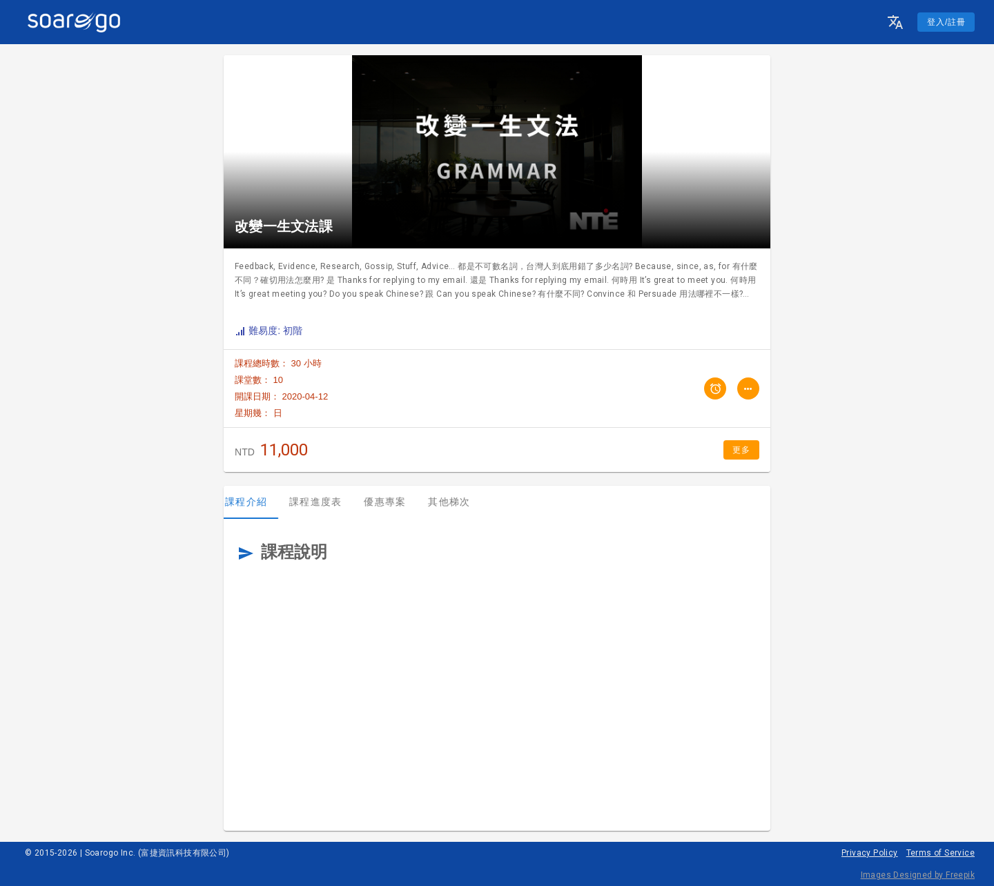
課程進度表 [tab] (325, 501)
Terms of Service (940, 853)
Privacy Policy (869, 853)
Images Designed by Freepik (918, 875)
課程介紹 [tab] (256, 501)
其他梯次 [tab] (459, 501)
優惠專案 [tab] (394, 501)
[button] (895, 22)
